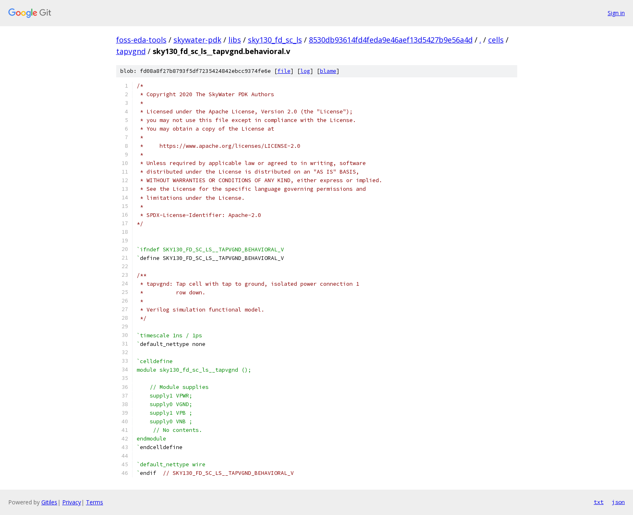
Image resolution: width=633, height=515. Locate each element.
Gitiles (49, 502)
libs (234, 40)
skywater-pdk (197, 40)
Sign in (616, 13)
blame (328, 71)
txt (599, 502)
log (305, 71)
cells (496, 40)
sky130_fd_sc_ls (275, 40)
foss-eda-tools (141, 40)
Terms (94, 502)
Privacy (71, 502)
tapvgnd (131, 51)
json (618, 502)
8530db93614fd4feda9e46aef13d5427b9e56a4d (391, 40)
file (284, 71)
